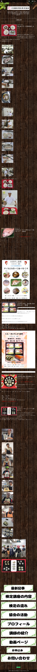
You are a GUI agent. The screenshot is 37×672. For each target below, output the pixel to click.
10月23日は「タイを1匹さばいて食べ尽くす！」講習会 (24, 230)
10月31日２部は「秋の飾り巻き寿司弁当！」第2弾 (26, 304)
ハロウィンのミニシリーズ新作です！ (25, 409)
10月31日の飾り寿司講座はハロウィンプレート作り (26, 377)
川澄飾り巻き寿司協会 (15, 670)
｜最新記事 (18, 20)
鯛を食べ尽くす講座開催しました (25, 27)
